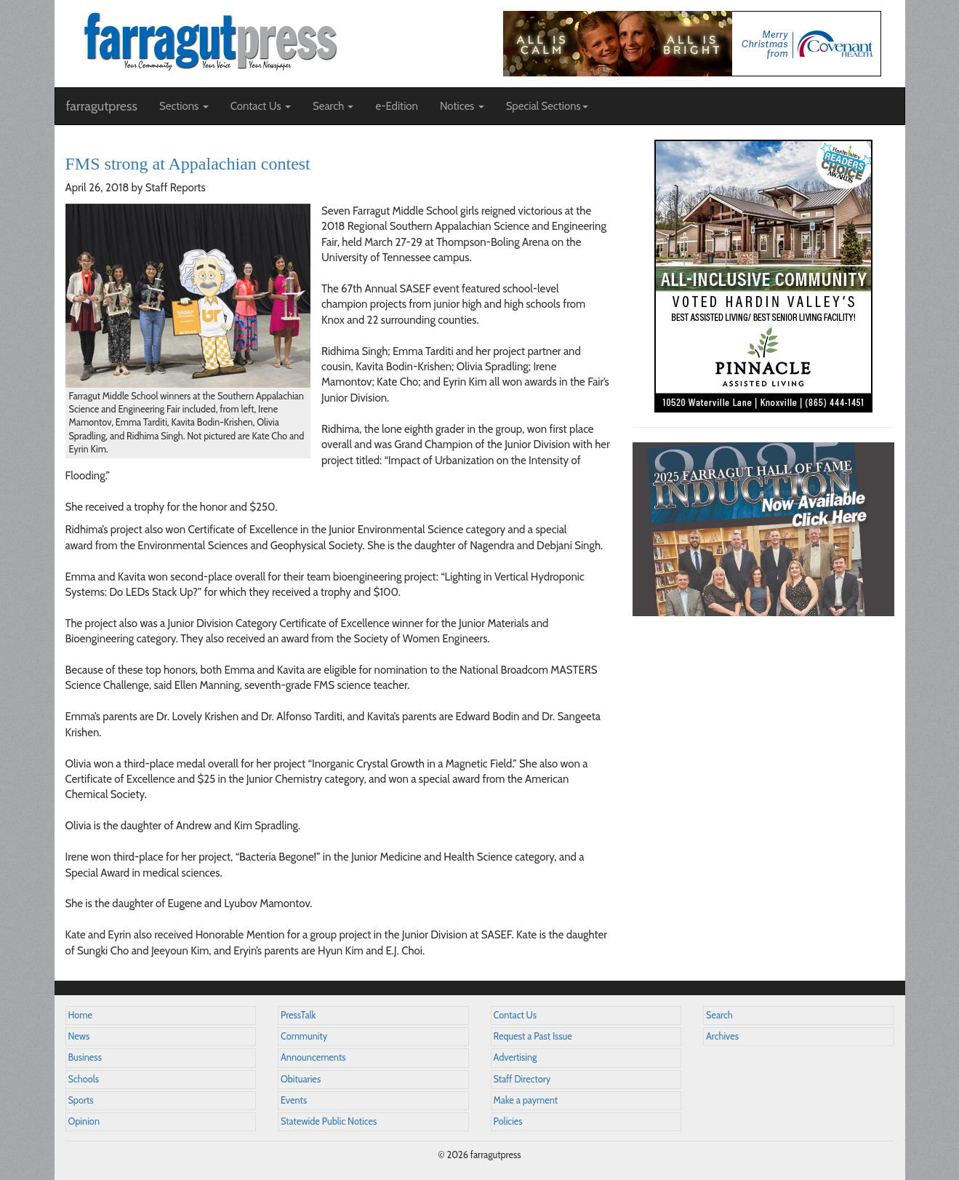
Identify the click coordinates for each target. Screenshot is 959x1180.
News (79, 1036)
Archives (722, 1036)
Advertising (515, 1057)
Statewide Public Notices (329, 1121)
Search (719, 1015)
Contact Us (515, 1015)
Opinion (84, 1121)
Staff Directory (522, 1079)
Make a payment (526, 1100)
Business (85, 1057)
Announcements (313, 1057)
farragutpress (101, 106)
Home (80, 1015)
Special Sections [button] (547, 106)
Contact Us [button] (260, 106)
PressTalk (298, 1015)
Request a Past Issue (533, 1036)
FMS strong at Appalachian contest (187, 163)
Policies (508, 1121)
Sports (81, 1100)
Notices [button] (462, 106)
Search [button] (333, 106)
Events (294, 1100)
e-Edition (396, 106)
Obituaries (301, 1079)
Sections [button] (184, 106)
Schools (83, 1079)
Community (304, 1036)
